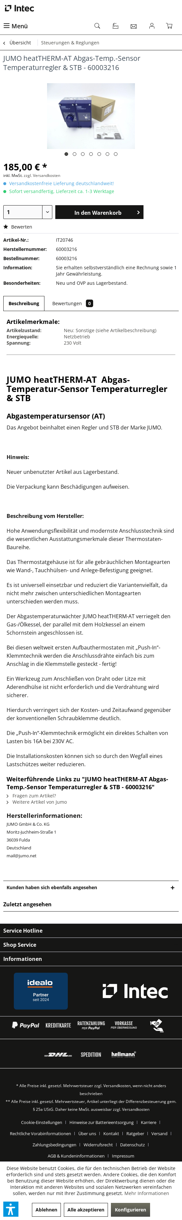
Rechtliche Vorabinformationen (40, 1133)
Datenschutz (132, 1145)
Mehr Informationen (146, 1193)
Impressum (123, 1156)
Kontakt (111, 1133)
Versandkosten (117, 1085)
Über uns (87, 1133)
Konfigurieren (130, 1210)
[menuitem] (45, 26)
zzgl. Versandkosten (42, 175)
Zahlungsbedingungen (54, 1145)
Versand (159, 1133)
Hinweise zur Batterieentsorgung (101, 1122)
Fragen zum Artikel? (31, 796)
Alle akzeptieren (85, 1210)
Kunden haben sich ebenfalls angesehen (52, 887)
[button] (10, 1209)
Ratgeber (135, 1133)
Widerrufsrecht (98, 1145)
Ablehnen (46, 1210)
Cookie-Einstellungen (41, 1122)
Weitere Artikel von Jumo (37, 802)
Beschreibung (24, 303)
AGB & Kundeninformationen (76, 1156)
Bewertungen (72, 303)
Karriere (148, 1122)
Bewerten (17, 227)
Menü (15, 26)
